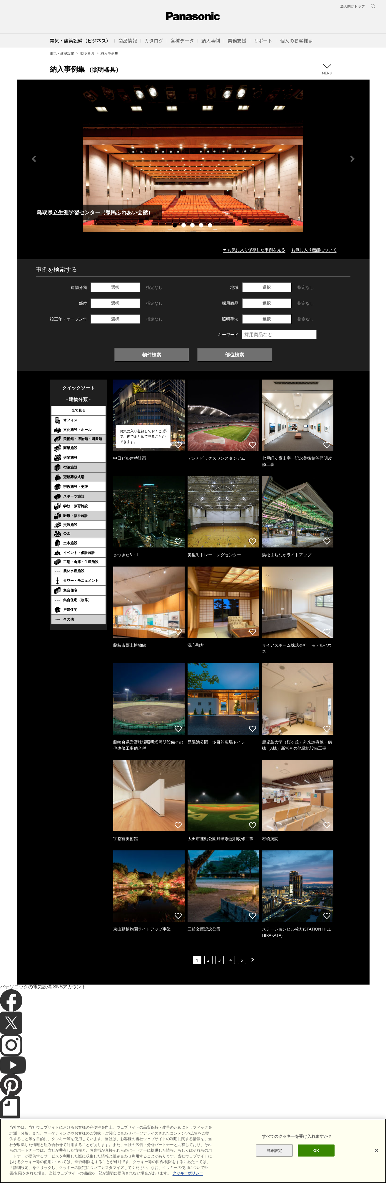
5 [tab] (211, 226)
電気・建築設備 (62, 53)
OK (316, 1159)
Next (352, 159)
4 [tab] (202, 226)
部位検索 (234, 354)
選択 (115, 287)
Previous (34, 159)
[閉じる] (376, 1158)
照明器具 (87, 53)
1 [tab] (175, 226)
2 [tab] (184, 226)
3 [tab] (193, 226)
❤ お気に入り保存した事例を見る (254, 249)
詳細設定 (274, 1159)
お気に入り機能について (314, 249)
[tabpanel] (193, 158)
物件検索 (151, 354)
